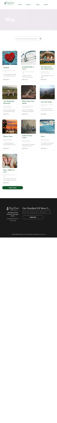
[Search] (28, 39)
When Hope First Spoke (28, 102)
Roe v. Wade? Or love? (9, 171)
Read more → (6, 79)
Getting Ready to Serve (28, 68)
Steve (43, 136)
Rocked (6, 67)
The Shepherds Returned (8, 102)
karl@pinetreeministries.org (12, 219)
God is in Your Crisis (27, 136)
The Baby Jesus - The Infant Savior (47, 68)
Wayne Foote (8, 136)
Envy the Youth (46, 102)
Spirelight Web (42, 234)
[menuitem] (20, 4)
